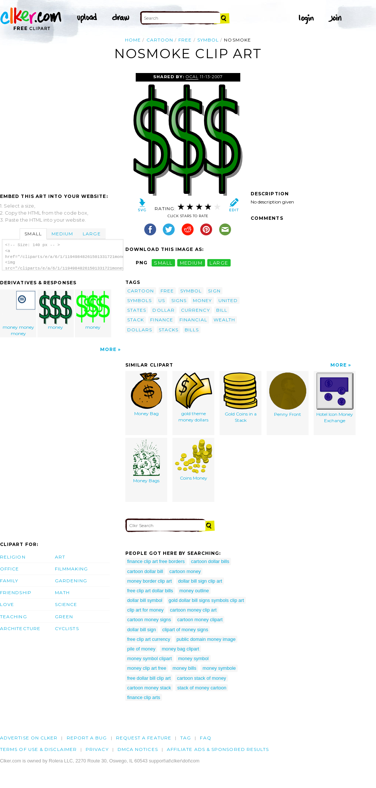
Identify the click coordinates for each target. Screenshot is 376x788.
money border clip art (149, 581)
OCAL (192, 76)
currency (195, 310)
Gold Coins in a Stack (240, 398)
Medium (62, 233)
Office (9, 569)
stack (135, 319)
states (136, 310)
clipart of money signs (185, 629)
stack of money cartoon (201, 688)
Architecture (20, 628)
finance (161, 319)
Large (91, 233)
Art (60, 557)
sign (214, 291)
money (56, 310)
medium (191, 262)
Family (9, 580)
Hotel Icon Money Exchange (334, 398)
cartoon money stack (149, 688)
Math (62, 592)
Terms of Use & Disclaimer (38, 749)
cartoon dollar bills (210, 561)
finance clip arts (143, 697)
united (228, 300)
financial (193, 319)
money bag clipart (180, 649)
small (163, 262)
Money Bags (146, 461)
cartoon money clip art (193, 610)
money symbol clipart (149, 658)
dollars (139, 329)
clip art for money (145, 610)
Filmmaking (71, 569)
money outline (194, 590)
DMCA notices (138, 749)
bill (221, 310)
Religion (13, 557)
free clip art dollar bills (150, 590)
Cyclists (67, 628)
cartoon (160, 40)
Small (33, 233)
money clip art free (146, 668)
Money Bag (146, 394)
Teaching (13, 616)
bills (192, 329)
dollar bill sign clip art (200, 581)
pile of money (141, 649)
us (161, 300)
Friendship (16, 592)
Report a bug (87, 738)
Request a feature (143, 738)
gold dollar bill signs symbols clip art (206, 600)
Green (64, 616)
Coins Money (193, 460)
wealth (224, 319)
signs (179, 300)
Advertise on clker (28, 738)
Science (66, 604)
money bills (184, 668)
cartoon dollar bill (145, 571)
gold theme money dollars (193, 398)
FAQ (205, 738)
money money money (18, 313)
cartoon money (185, 571)
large (219, 262)
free (185, 40)
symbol (208, 40)
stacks (168, 329)
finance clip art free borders (156, 561)
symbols (139, 300)
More (108, 349)
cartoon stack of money (201, 678)
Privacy (97, 749)
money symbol (193, 658)
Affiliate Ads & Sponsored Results (218, 749)
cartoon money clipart (199, 619)
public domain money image (206, 639)
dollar (163, 310)
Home (133, 40)
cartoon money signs (149, 619)
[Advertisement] (62, 129)
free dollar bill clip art (149, 678)
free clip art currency (148, 639)
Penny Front (287, 395)
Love (7, 604)
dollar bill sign (141, 629)
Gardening (71, 580)
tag (185, 738)
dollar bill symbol (144, 600)
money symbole (219, 668)
